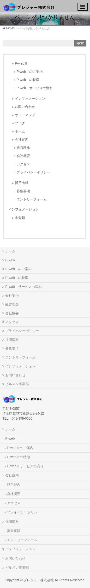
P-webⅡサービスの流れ (35, 88)
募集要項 (23, 191)
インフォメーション (30, 98)
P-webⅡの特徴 (28, 80)
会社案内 (21, 139)
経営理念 (23, 148)
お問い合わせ (25, 107)
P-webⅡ (21, 63)
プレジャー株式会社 (39, 580)
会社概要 (23, 156)
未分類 (20, 218)
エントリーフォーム (32, 199)
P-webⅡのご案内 (30, 71)
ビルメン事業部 (17, 384)
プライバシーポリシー (33, 172)
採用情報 (21, 183)
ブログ (20, 123)
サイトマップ (25, 115)
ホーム (20, 131)
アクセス (23, 164)
